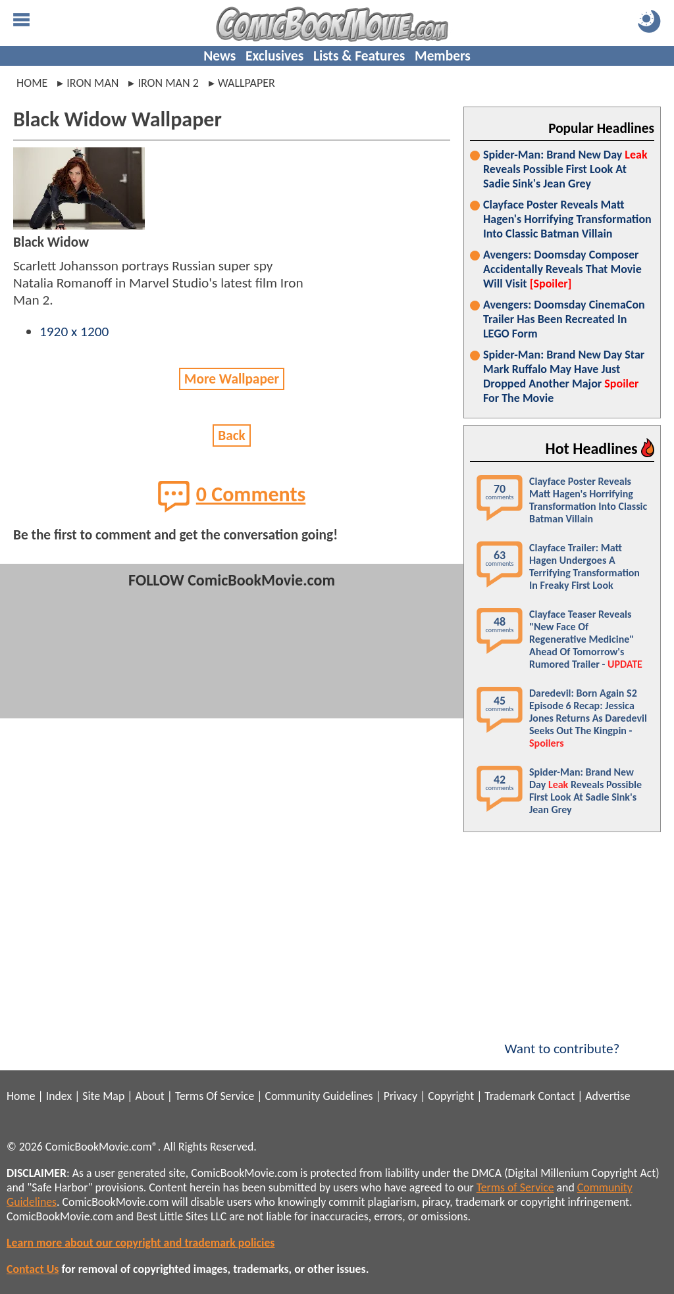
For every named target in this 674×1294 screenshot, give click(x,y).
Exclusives (274, 55)
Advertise (607, 1096)
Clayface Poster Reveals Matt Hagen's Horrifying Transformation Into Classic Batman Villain (567, 219)
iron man (92, 83)
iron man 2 (168, 83)
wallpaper (246, 83)
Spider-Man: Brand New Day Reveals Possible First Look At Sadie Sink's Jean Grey (565, 169)
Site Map (103, 1096)
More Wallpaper (231, 378)
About (149, 1096)
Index (59, 1096)
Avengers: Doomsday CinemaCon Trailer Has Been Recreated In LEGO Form (564, 319)
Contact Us (33, 1269)
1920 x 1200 (74, 331)
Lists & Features (359, 55)
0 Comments (232, 496)
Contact (556, 1096)
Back (232, 435)
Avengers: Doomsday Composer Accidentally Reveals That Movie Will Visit (562, 269)
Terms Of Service (214, 1096)
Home (31, 83)
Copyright (451, 1096)
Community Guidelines (319, 1096)
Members (443, 55)
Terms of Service (515, 1187)
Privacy (400, 1096)
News (219, 55)
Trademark (509, 1096)
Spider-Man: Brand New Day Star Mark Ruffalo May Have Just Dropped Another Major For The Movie (563, 376)
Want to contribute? (562, 1040)
